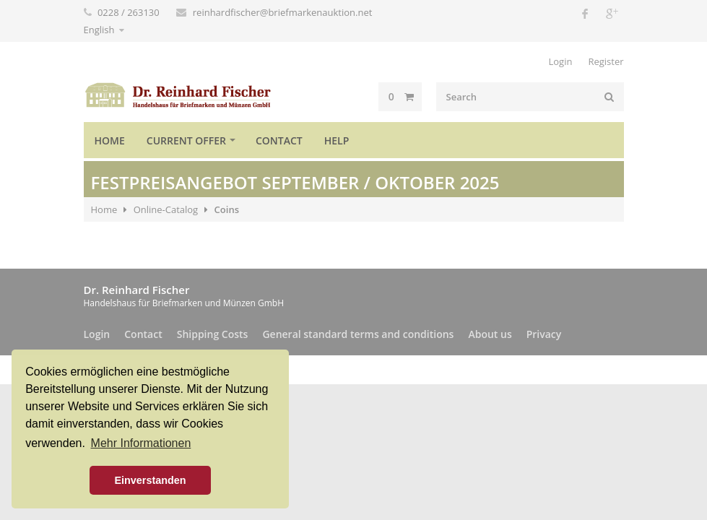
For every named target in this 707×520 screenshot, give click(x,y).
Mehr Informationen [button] (141, 443)
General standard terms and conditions (358, 334)
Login (560, 61)
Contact (279, 140)
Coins (226, 209)
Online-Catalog (166, 209)
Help (337, 140)
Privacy (544, 334)
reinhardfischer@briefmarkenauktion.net (283, 12)
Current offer (186, 140)
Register (605, 61)
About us (489, 334)
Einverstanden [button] (150, 480)
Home (110, 140)
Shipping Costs (212, 334)
